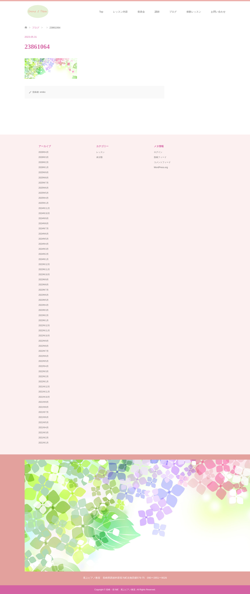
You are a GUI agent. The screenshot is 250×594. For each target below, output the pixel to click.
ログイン (158, 152)
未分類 (99, 157)
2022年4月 (44, 366)
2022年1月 (44, 381)
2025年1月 (44, 203)
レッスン (100, 152)
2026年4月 (44, 152)
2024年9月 (44, 218)
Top (101, 11)
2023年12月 (44, 264)
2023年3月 (44, 310)
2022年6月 (44, 356)
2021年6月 (44, 417)
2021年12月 (44, 386)
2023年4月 (44, 305)
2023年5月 (44, 300)
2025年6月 (44, 188)
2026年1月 (44, 167)
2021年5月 (44, 422)
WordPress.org (161, 167)
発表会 (141, 11)
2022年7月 (44, 351)
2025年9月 (44, 172)
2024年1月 (44, 259)
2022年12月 (44, 325)
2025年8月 (44, 177)
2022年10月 (44, 335)
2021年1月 (44, 442)
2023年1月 (44, 320)
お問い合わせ (218, 11)
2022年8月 (44, 346)
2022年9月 (44, 341)
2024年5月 (44, 239)
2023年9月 (44, 279)
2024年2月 (44, 254)
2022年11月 (44, 330)
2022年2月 (44, 376)
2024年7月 (44, 228)
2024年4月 (44, 244)
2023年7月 (44, 290)
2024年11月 (44, 208)
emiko (42, 92)
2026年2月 (44, 162)
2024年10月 (44, 213)
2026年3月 (44, 157)
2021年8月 (44, 407)
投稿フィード (160, 157)
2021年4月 (44, 427)
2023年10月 (44, 274)
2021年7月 (44, 412)
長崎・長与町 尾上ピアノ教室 (120, 589)
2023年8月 (44, 284)
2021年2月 (44, 437)
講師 (157, 11)
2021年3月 (44, 432)
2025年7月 (44, 183)
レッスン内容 (120, 11)
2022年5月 (44, 361)
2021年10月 (44, 397)
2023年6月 (44, 295)
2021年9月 (44, 402)
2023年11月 (44, 269)
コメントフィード (162, 162)
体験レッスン (193, 11)
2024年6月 (44, 234)
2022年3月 (44, 371)
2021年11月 (44, 391)
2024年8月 (44, 223)
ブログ (173, 11)
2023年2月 (44, 315)
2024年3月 (44, 249)
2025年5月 (44, 193)
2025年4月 (44, 198)
